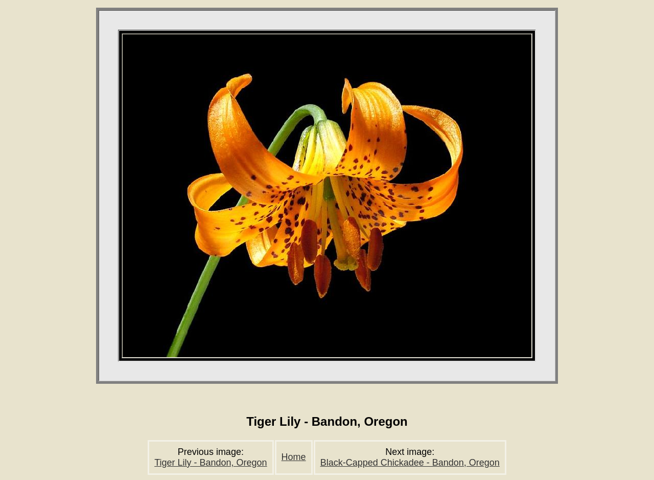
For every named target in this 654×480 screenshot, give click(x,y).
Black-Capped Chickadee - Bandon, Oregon (410, 462)
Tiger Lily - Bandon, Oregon (210, 462)
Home (294, 457)
